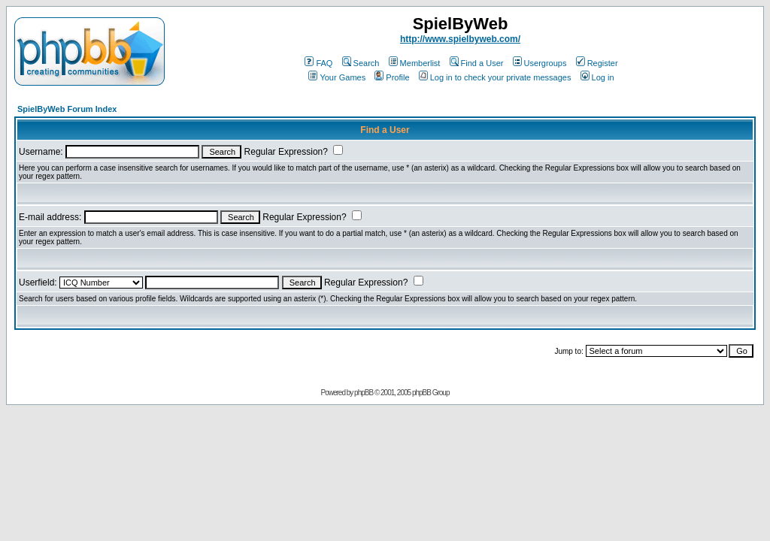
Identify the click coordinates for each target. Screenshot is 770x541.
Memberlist (415, 63)
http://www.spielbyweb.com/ (460, 39)
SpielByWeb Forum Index (67, 108)
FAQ (318, 63)
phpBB (363, 392)
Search (361, 63)
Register (597, 63)
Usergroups (540, 63)
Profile (391, 77)
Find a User (477, 63)
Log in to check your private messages (495, 77)
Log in (597, 77)
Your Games (336, 77)
